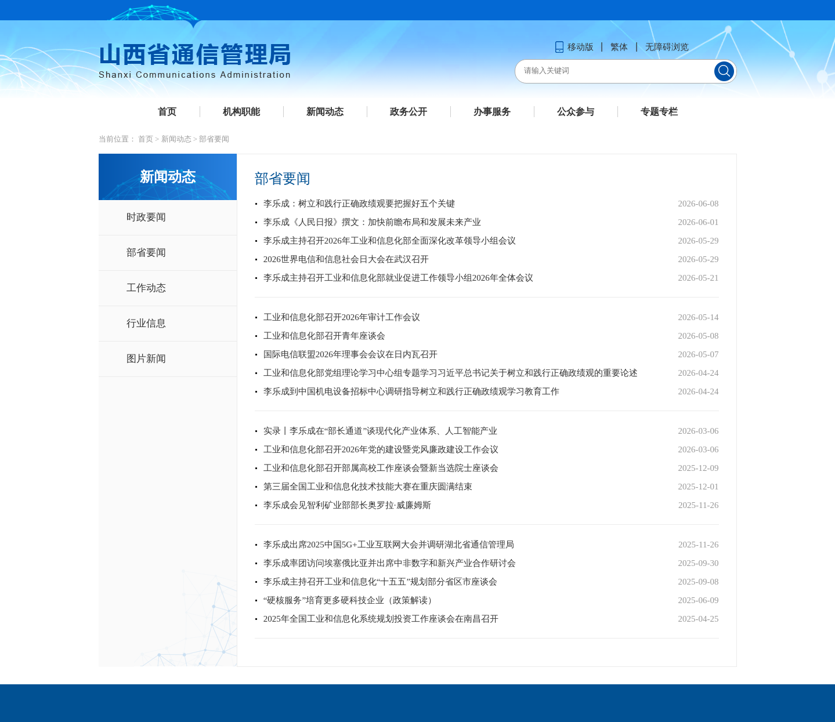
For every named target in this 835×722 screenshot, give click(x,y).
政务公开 (408, 112)
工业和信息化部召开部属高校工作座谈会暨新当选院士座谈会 (380, 468)
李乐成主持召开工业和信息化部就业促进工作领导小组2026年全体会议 (398, 277)
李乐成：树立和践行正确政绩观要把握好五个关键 (359, 203)
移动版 (574, 47)
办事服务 (492, 112)
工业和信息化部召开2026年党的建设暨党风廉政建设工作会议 (380, 449)
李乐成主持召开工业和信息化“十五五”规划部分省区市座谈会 (380, 581)
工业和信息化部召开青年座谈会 (324, 335)
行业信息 (146, 323)
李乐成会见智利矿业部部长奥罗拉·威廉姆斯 (347, 505)
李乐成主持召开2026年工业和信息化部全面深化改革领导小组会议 (389, 240)
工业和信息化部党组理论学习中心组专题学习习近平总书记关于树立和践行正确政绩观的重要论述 (450, 373)
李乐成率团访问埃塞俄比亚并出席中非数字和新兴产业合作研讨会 (389, 563)
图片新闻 (146, 358)
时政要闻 (146, 217)
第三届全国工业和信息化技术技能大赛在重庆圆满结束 (367, 486)
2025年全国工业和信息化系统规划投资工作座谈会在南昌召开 (380, 618)
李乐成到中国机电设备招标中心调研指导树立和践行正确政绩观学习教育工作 (411, 391)
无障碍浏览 (667, 47)
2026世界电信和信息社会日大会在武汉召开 (346, 259)
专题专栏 (659, 112)
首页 (167, 112)
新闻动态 (325, 112)
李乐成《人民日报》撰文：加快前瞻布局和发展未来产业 (372, 222)
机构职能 (241, 112)
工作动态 (146, 287)
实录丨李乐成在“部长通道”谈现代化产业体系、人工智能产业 (380, 431)
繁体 (619, 47)
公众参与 (575, 112)
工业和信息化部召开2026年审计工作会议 (341, 317)
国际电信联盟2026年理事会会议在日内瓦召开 (350, 354)
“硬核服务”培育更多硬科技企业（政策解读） (349, 600)
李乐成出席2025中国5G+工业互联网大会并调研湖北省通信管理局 (388, 544)
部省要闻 (214, 139)
